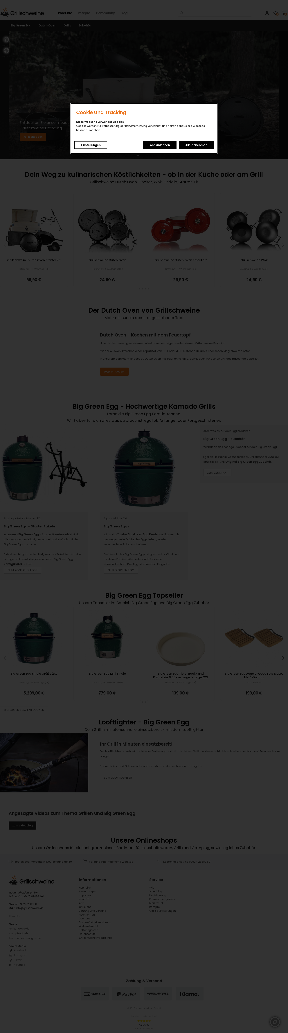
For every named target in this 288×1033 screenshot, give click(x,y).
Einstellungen (91, 145)
